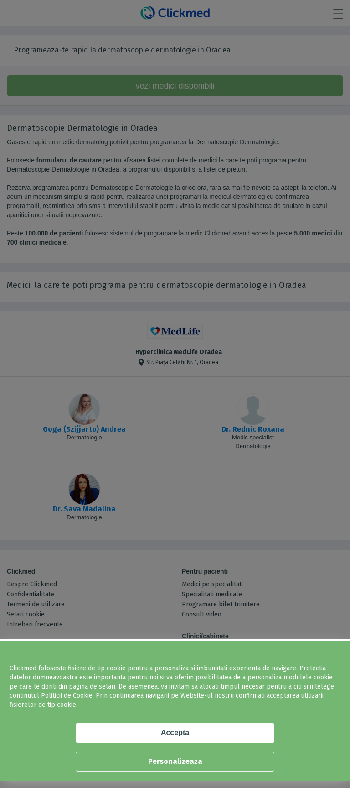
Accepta (175, 732)
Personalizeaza (175, 761)
